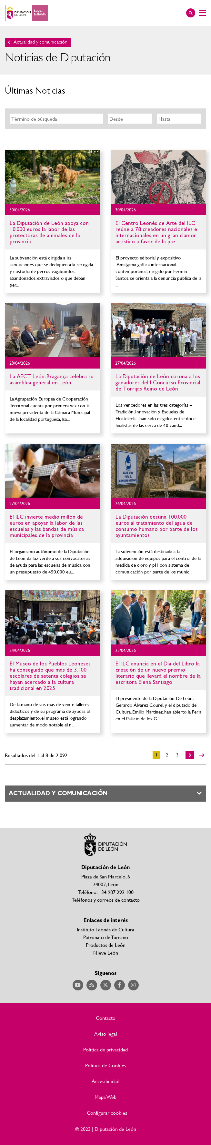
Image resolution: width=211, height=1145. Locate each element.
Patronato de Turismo (105, 937)
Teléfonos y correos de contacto (106, 899)
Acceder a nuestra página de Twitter (105, 985)
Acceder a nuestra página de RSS (91, 985)
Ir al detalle (52, 177)
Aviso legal (105, 1033)
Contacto (106, 1017)
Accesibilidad (105, 1081)
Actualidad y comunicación (40, 42)
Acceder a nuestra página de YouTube (78, 985)
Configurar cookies (107, 1112)
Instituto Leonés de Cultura (105, 929)
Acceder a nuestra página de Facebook (119, 985)
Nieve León (105, 952)
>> (201, 755)
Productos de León (106, 944)
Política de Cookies (105, 1065)
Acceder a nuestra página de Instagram (133, 985)
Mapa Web (105, 1096)
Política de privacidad (105, 1049)
